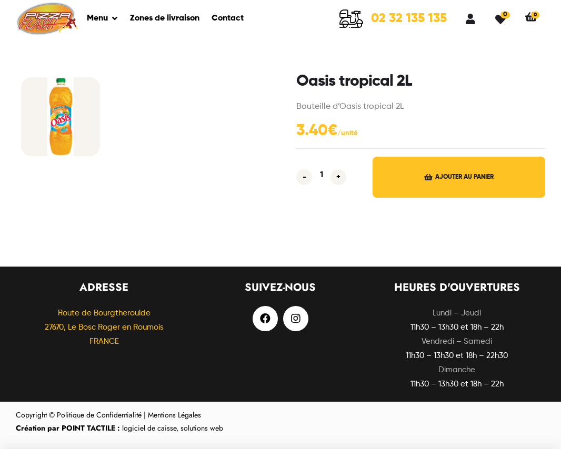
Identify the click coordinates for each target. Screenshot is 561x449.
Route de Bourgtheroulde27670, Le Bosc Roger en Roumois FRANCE (104, 327)
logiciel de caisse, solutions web (119, 428)
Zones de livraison (164, 18)
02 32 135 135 (409, 18)
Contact (228, 18)
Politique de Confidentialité (99, 415)
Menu (97, 18)
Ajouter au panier (464, 177)
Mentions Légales (174, 415)
